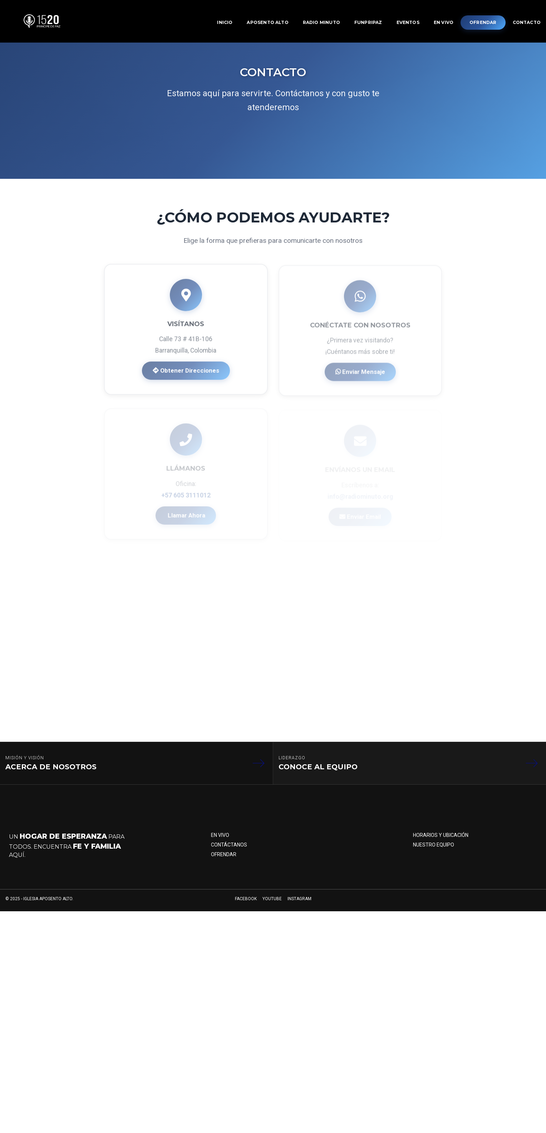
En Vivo (220, 839)
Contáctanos (229, 849)
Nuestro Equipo (433, 849)
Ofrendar (223, 859)
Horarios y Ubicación (440, 839)
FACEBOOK (246, 905)
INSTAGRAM (299, 905)
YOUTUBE (272, 905)
